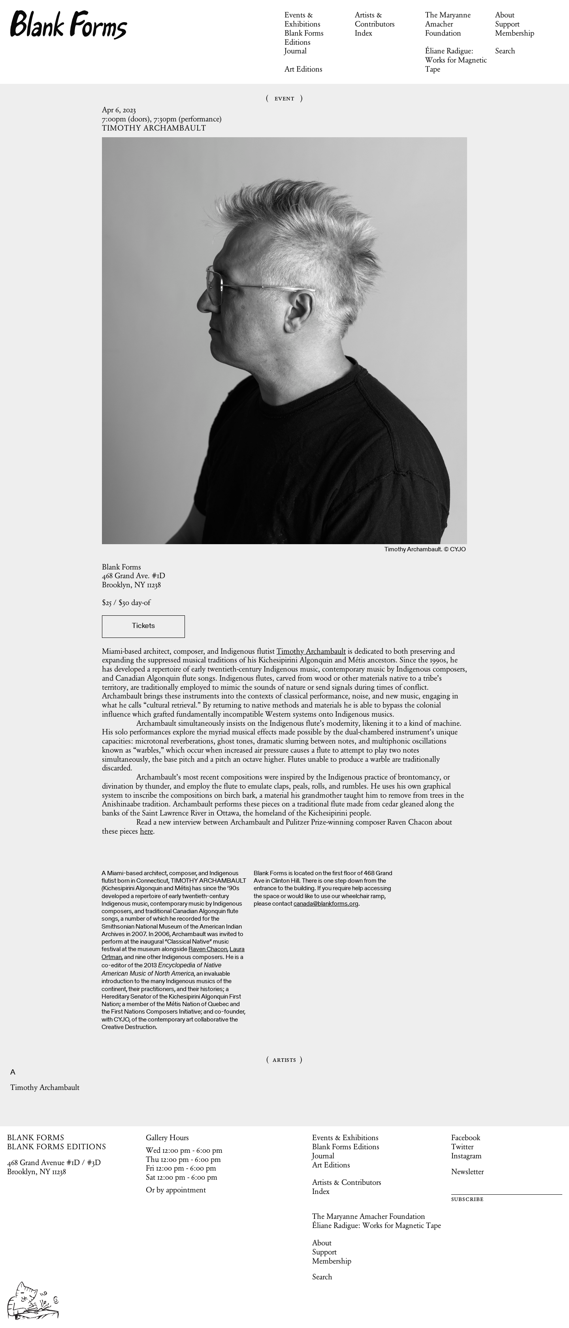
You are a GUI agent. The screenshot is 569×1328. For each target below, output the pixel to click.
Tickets (143, 626)
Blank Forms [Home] (69, 25)
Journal (295, 50)
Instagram (466, 1155)
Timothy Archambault (311, 651)
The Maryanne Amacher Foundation (448, 23)
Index (363, 32)
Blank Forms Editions (304, 37)
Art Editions (303, 68)
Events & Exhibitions (302, 19)
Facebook (465, 1137)
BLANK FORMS (36, 1137)
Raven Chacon (207, 949)
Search (505, 50)
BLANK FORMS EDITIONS (56, 1146)
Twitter (462, 1146)
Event (284, 97)
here (146, 831)
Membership (514, 32)
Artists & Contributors (375, 19)
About (504, 14)
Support (507, 23)
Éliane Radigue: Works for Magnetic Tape (456, 59)
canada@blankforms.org (326, 904)
